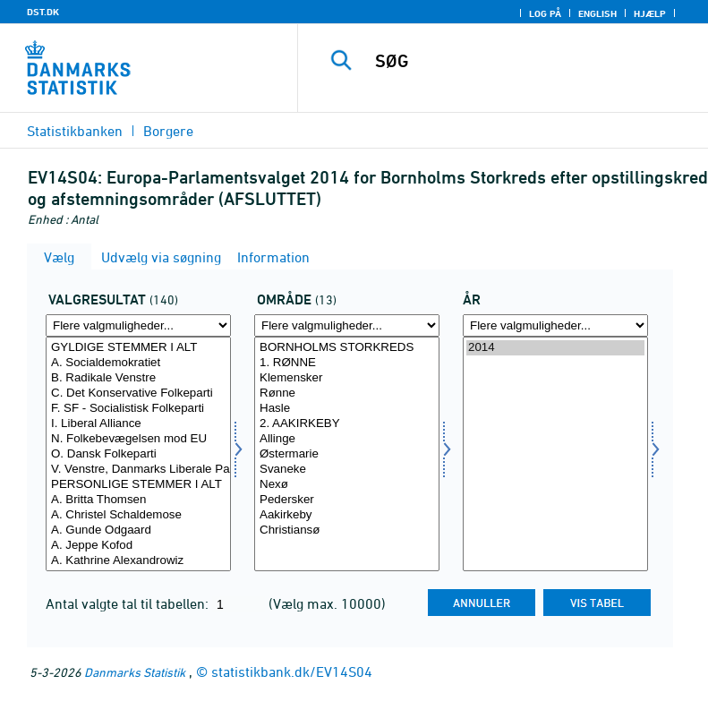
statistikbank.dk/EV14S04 (291, 671)
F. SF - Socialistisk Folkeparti (138, 408)
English (597, 13)
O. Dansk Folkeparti (138, 454)
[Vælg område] (346, 454)
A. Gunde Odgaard (138, 530)
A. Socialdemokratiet (138, 363)
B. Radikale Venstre (138, 378)
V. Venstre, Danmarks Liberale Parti (138, 469)
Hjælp (650, 13)
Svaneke (347, 469)
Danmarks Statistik (134, 672)
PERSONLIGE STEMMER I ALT (138, 484)
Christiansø (347, 530)
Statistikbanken (75, 131)
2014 (555, 347)
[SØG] (530, 61)
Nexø (347, 484)
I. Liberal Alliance (138, 424)
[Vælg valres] (138, 454)
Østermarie (347, 454)
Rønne (347, 393)
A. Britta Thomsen (138, 500)
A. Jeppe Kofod (138, 545)
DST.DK (43, 11)
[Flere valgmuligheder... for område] (346, 325)
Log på (545, 13)
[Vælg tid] (555, 454)
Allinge (347, 439)
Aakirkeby (347, 515)
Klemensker (347, 378)
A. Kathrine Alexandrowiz (138, 561)
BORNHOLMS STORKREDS (347, 347)
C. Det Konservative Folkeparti (138, 393)
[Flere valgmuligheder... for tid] (555, 325)
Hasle (347, 408)
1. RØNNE (347, 363)
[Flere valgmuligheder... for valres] (138, 325)
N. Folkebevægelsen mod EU (138, 439)
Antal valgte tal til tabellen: (129, 603)
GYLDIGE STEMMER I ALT (138, 347)
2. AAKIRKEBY (347, 424)
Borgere (168, 131)
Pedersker (347, 500)
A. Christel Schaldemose (138, 515)
